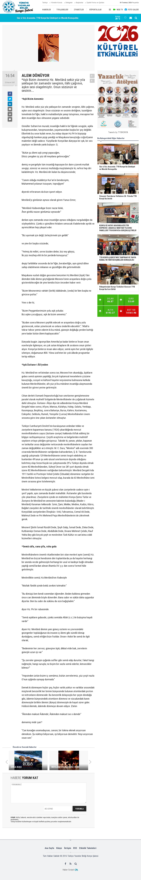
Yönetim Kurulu (56, 3)
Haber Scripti (68, 869)
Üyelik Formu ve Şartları (95, 3)
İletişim (67, 848)
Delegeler (69, 3)
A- (92, 80)
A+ (92, 76)
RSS (75, 848)
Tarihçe (45, 3)
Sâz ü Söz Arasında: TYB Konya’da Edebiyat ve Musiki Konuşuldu (47, 18)
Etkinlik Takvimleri (87, 848)
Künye (59, 848)
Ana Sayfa (49, 848)
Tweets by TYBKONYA (118, 132)
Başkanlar (79, 3)
